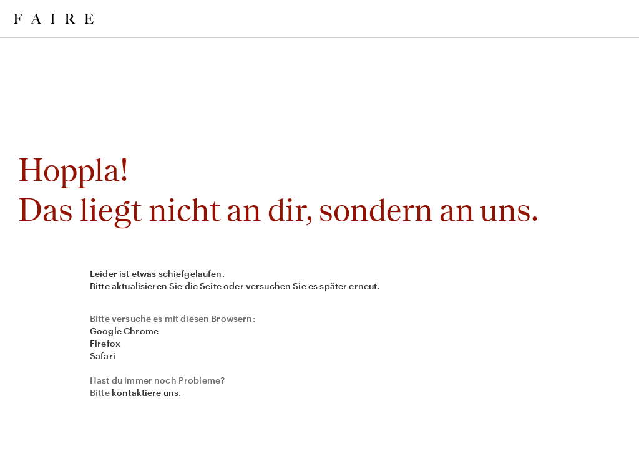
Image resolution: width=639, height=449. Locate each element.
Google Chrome (124, 331)
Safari (102, 355)
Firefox (105, 343)
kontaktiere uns (145, 392)
